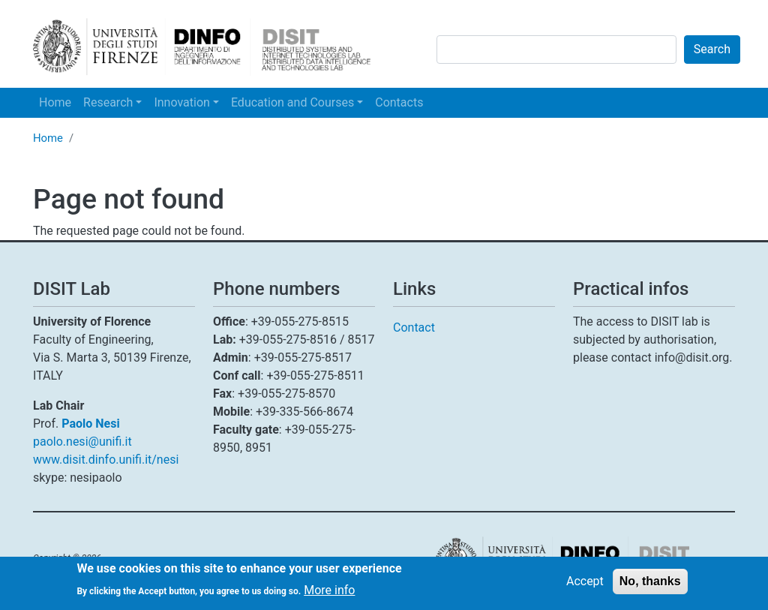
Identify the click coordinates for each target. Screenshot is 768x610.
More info (329, 594)
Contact (414, 327)
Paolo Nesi (90, 423)
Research (108, 102)
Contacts (399, 102)
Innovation (181, 102)
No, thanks (650, 584)
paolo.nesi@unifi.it (82, 441)
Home (55, 102)
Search (712, 49)
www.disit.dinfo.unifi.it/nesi (105, 459)
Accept (585, 585)
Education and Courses (292, 102)
